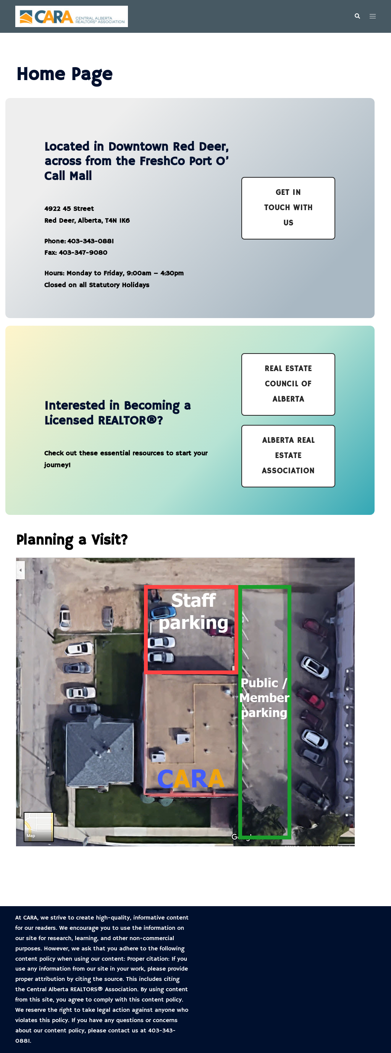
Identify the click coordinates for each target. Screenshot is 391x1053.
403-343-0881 (90, 241)
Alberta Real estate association (288, 456)
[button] (357, 16)
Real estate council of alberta (288, 384)
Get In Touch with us (288, 208)
